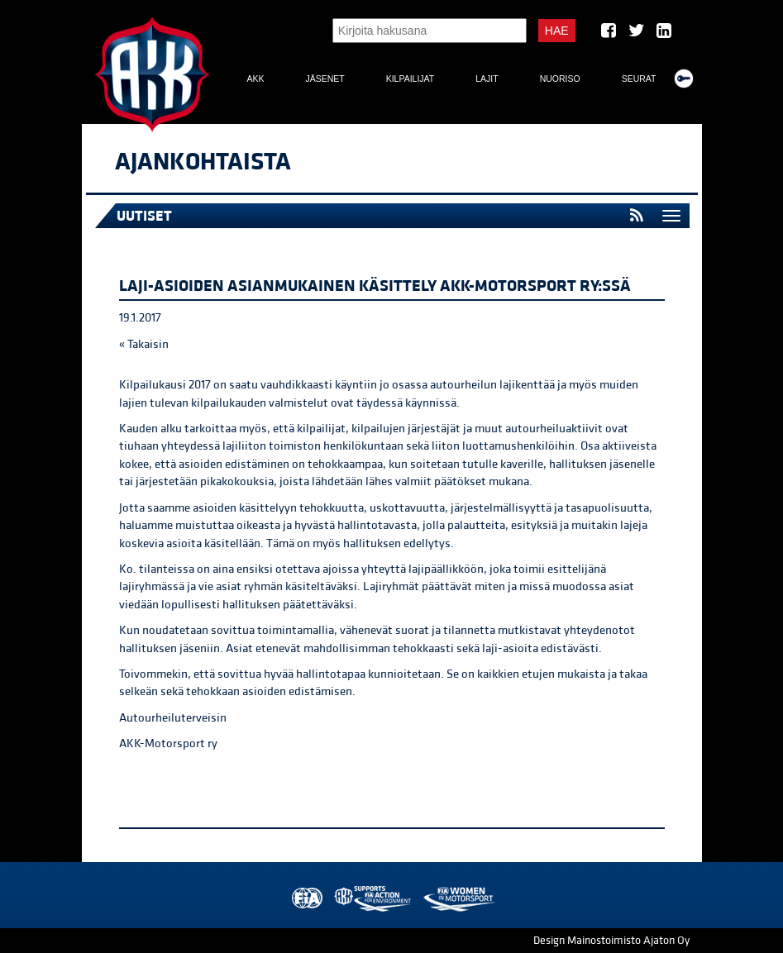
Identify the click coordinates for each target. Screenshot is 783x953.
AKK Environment (374, 899)
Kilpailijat (410, 78)
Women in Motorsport (458, 899)
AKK (255, 78)
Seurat (639, 78)
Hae (557, 30)
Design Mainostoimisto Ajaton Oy (611, 940)
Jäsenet (324, 78)
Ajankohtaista (203, 162)
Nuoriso (560, 78)
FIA (305, 899)
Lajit (486, 78)
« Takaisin (144, 344)
